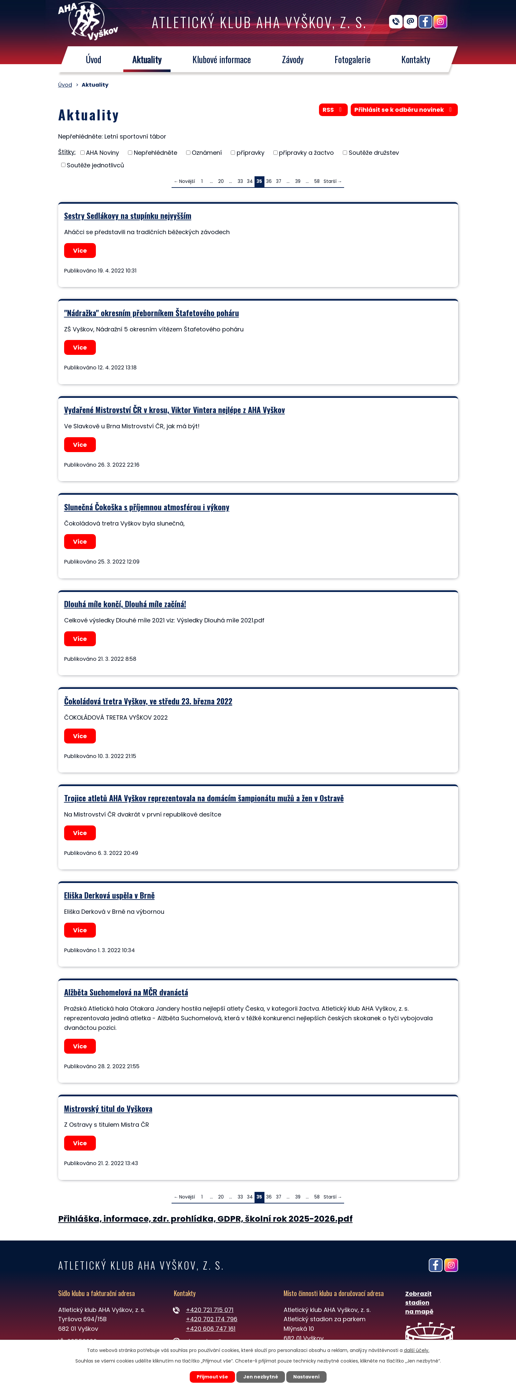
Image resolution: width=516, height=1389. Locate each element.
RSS (333, 109)
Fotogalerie (353, 59)
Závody (292, 59)
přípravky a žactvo (306, 152)
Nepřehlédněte (155, 152)
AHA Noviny (102, 152)
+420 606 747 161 (210, 1329)
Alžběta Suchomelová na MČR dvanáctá (126, 992)
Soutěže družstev (374, 152)
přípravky (250, 152)
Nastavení (306, 1376)
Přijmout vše (212, 1376)
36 (269, 181)
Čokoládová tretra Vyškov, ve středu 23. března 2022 (148, 701)
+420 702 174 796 (211, 1319)
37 (278, 181)
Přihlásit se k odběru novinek (404, 109)
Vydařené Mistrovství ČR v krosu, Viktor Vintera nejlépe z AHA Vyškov (174, 409)
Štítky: (67, 152)
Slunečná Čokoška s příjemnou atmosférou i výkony (146, 507)
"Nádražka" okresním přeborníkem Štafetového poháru (151, 312)
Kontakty (415, 59)
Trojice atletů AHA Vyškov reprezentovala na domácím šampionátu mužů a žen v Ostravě (204, 798)
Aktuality (146, 59)
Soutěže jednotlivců (95, 165)
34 (250, 181)
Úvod (93, 59)
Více (80, 250)
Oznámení (207, 152)
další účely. (416, 1350)
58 (317, 181)
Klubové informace (221, 59)
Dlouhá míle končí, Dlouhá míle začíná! (125, 604)
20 (221, 181)
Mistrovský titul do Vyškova (108, 1108)
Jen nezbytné (260, 1376)
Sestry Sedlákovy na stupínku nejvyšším (127, 215)
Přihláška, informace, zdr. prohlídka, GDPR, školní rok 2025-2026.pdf (205, 1219)
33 (240, 181)
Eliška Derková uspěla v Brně (109, 895)
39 (297, 181)
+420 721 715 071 (209, 1310)
